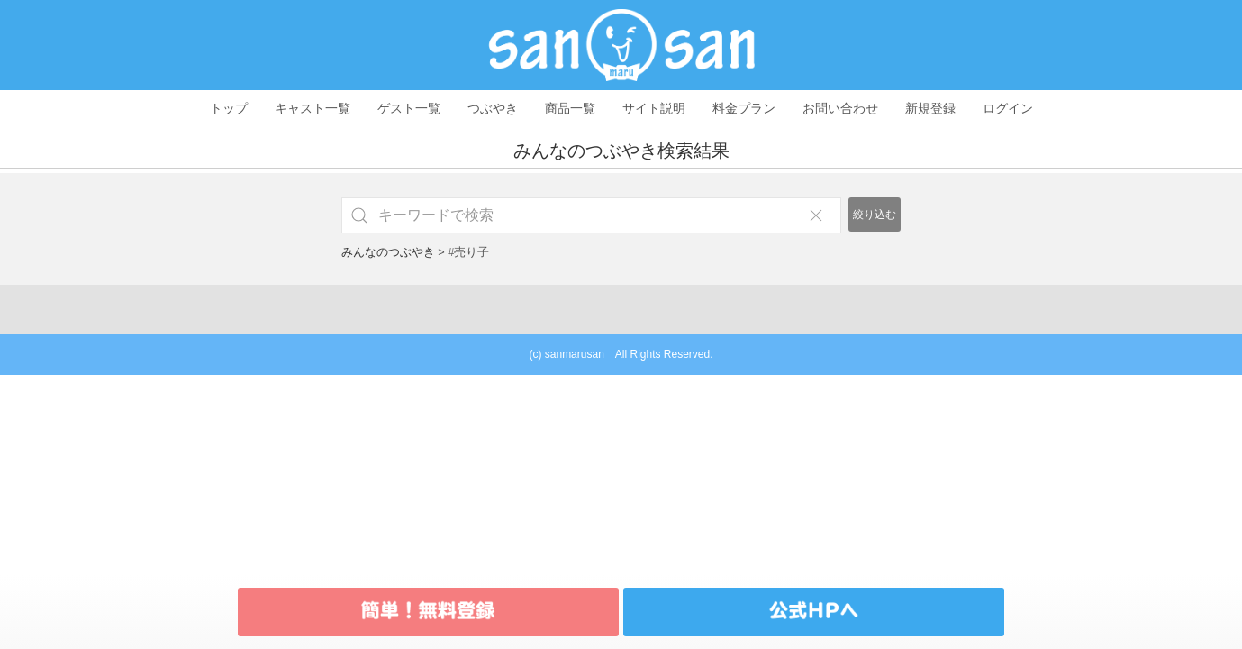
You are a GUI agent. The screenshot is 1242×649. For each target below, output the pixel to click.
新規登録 (930, 108)
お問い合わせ (840, 108)
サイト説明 (653, 108)
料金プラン (743, 108)
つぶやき (492, 108)
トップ (229, 108)
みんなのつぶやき (388, 252)
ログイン (1008, 108)
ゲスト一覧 (408, 108)
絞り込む (874, 214)
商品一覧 (570, 108)
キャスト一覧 (312, 108)
